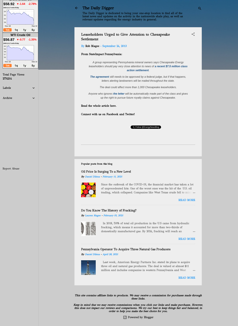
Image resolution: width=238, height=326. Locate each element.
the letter (118, 93)
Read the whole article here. (99, 105)
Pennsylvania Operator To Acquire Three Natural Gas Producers (125, 249)
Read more (186, 200)
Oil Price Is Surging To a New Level (106, 171)
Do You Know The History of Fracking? (108, 210)
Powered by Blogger (138, 317)
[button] (193, 34)
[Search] (200, 9)
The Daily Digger (98, 7)
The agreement (99, 76)
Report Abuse (11, 168)
